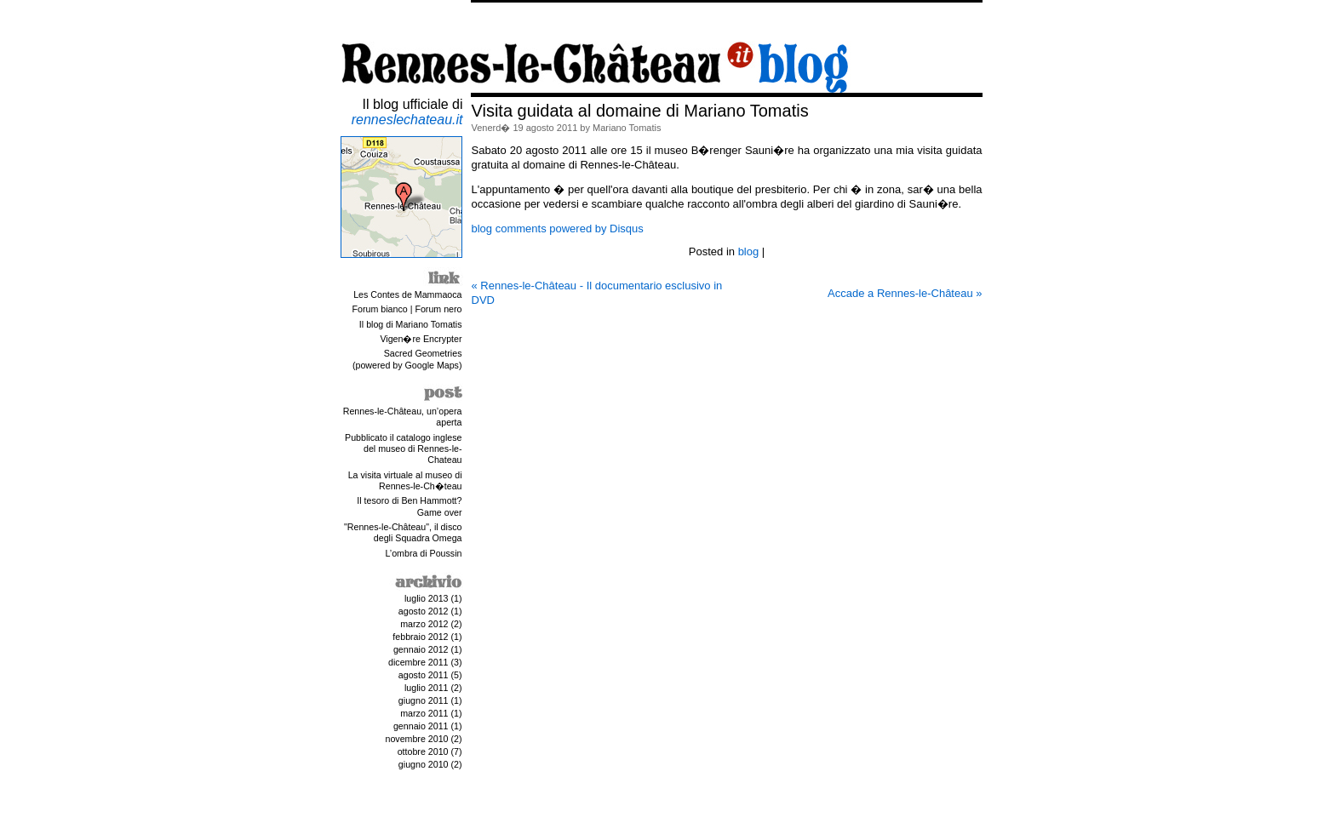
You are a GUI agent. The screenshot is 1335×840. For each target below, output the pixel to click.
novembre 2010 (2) (423, 739)
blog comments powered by (558, 228)
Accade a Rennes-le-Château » (905, 293)
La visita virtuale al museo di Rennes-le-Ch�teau (405, 480)
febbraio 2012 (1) (426, 636)
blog (748, 251)
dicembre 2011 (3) (424, 662)
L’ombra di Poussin (423, 553)
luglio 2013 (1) (433, 598)
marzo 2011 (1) (430, 713)
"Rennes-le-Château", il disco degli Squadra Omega (402, 532)
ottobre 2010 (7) (430, 751)
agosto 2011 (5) (430, 675)
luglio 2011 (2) (433, 688)
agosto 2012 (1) (430, 611)
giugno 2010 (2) (430, 764)
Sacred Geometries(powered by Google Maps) (407, 358)
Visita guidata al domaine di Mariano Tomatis (640, 110)
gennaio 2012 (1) (427, 649)
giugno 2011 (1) (430, 700)
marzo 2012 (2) (430, 624)
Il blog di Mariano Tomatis (410, 324)
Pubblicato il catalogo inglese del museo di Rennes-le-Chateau (403, 449)
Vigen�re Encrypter (420, 339)
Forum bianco (380, 309)
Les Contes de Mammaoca (407, 294)
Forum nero (438, 309)
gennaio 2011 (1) (427, 726)
